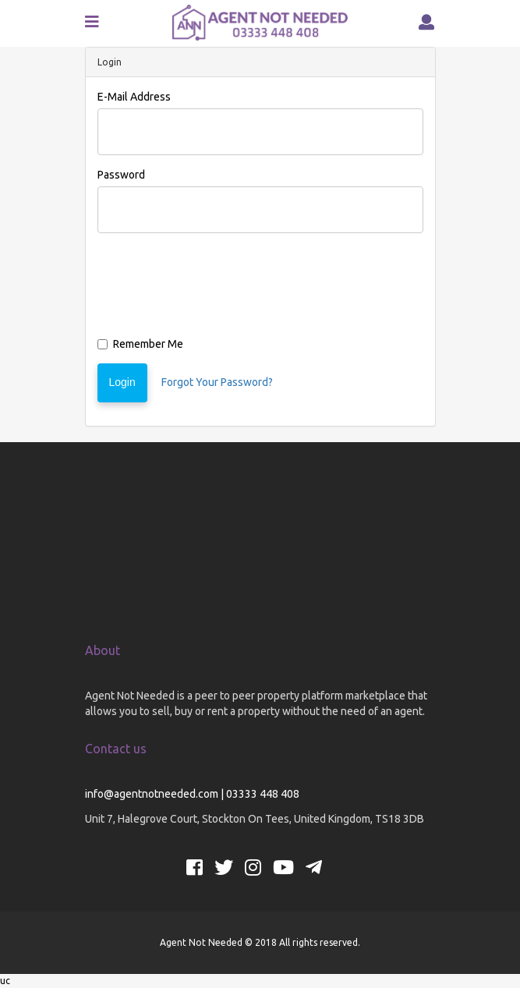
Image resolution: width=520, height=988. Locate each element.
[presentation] (215, 288)
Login (122, 382)
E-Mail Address (134, 96)
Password (121, 174)
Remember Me (140, 344)
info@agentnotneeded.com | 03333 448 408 (192, 794)
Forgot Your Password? (217, 382)
